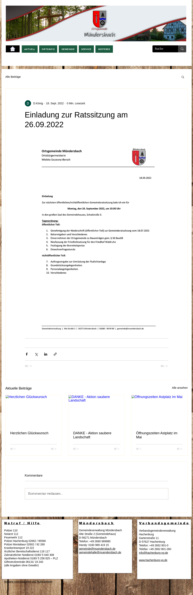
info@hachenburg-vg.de (153, 552)
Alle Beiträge (13, 76)
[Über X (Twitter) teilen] (36, 354)
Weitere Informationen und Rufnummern (28, 581)
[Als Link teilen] (55, 354)
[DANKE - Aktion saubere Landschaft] (96, 411)
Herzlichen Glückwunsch (29, 433)
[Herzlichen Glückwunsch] (34, 411)
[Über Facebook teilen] (27, 354)
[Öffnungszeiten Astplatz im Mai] (160, 411)
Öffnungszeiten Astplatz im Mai (156, 435)
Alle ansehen (180, 387)
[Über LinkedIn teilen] (46, 354)
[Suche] (162, 48)
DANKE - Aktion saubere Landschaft (92, 435)
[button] (30, 49)
